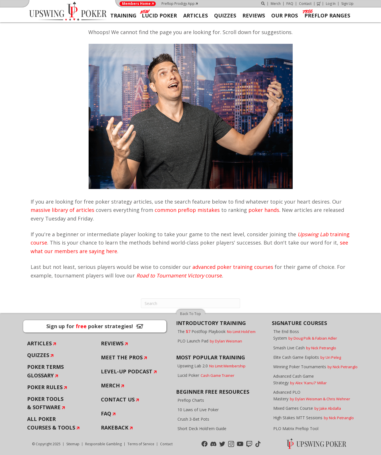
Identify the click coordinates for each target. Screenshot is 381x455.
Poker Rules (45, 387)
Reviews (112, 343)
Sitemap (72, 444)
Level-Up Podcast (126, 371)
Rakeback (114, 427)
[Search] (190, 303)
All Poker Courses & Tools (51, 423)
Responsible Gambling (103, 444)
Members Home (136, 3)
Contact (305, 3)
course (179, 275)
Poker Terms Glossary (45, 371)
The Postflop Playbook (216, 331)
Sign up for (94, 326)
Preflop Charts (190, 400)
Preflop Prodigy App (178, 3)
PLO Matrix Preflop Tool (295, 428)
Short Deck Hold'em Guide (201, 428)
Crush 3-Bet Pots (193, 419)
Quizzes (38, 355)
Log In (331, 3)
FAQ (289, 3)
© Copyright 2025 (46, 444)
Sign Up (347, 3)
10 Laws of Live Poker (198, 409)
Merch (276, 3)
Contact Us (118, 399)
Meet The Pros (122, 357)
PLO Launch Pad (209, 341)
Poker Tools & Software (45, 403)
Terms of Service (140, 444)
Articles (39, 343)
